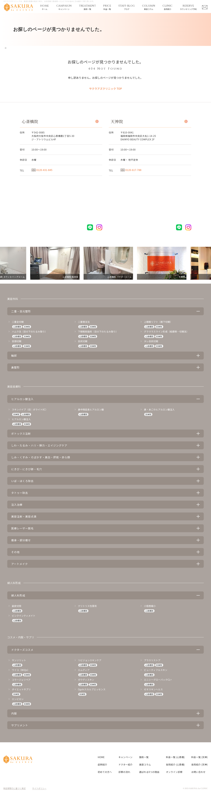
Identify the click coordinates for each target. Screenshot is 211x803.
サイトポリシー (39, 788)
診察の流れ (124, 772)
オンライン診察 (174, 772)
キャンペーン (126, 757)
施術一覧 (144, 757)
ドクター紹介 (126, 764)
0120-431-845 (41, 170)
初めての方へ (105, 772)
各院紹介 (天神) (199, 764)
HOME (101, 757)
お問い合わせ (198, 772)
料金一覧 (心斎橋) (175, 757)
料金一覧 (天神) (199, 757)
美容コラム (145, 764)
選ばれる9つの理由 (149, 772)
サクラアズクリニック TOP (105, 88)
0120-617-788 (131, 170)
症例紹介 (102, 764)
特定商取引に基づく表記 (14, 788)
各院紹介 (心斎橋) (175, 764)
